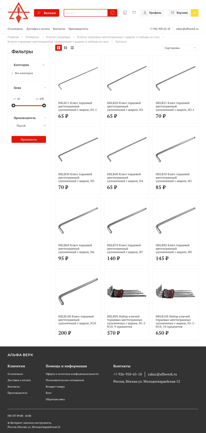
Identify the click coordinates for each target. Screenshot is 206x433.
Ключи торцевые (58, 37)
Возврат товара (55, 386)
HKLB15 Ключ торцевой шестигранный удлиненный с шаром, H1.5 (77, 106)
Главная (13, 37)
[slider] (13, 105)
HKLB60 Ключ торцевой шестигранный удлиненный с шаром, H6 (76, 248)
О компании (15, 28)
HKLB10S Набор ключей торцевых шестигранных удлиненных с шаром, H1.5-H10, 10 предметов (175, 321)
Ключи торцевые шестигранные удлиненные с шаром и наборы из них (58, 41)
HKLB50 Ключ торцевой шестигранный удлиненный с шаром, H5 (174, 177)
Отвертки (32, 37)
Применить (29, 139)
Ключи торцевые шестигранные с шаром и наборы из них (118, 37)
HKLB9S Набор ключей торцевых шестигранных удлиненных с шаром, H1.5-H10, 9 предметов (127, 321)
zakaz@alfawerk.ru (187, 28)
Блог (48, 393)
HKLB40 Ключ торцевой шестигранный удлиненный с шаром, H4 (125, 177)
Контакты (59, 28)
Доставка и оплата (38, 28)
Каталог (46, 13)
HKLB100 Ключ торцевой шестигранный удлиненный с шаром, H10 (77, 319)
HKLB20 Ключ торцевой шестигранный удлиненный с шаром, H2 (125, 106)
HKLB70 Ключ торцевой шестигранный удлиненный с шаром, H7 (125, 248)
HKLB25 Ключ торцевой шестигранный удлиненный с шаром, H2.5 (175, 106)
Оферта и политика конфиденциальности (72, 374)
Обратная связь (55, 399)
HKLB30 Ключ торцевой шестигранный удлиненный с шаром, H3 (76, 177)
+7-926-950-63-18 (160, 28)
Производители (78, 28)
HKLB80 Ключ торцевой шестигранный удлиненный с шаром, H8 (174, 248)
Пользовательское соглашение (65, 380)
